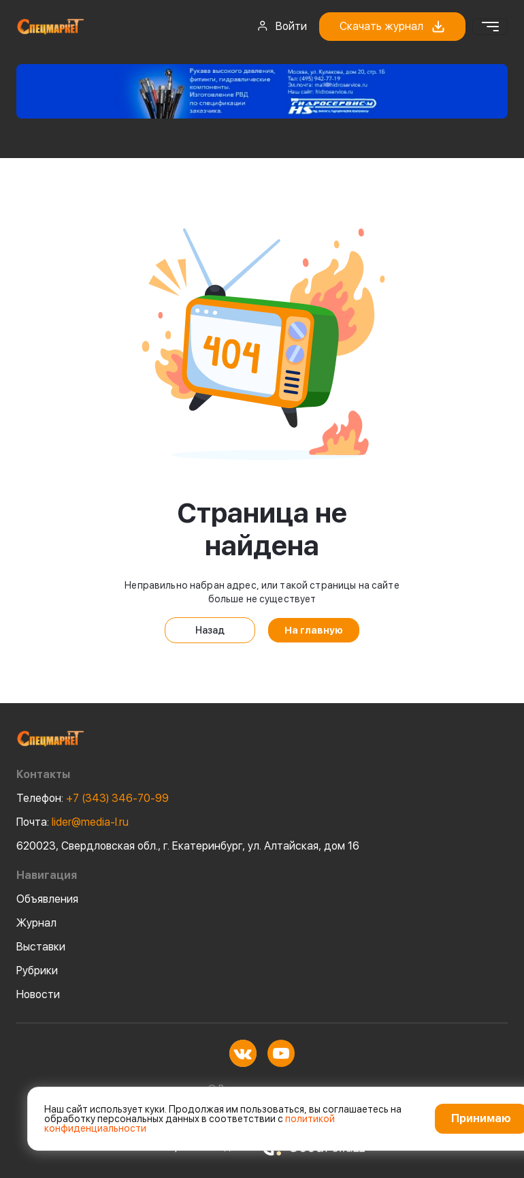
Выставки (40, 946)
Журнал (36, 922)
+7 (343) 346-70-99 (92, 798)
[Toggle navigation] (490, 26)
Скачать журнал (392, 26)
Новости (38, 994)
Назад (210, 630)
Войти (282, 26)
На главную (313, 630)
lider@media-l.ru (72, 822)
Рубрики (37, 970)
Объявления (47, 899)
